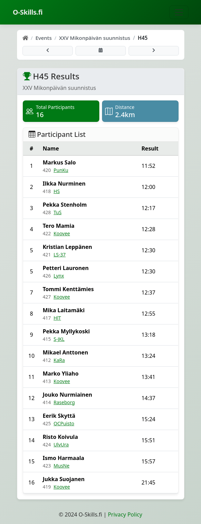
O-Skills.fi (28, 12)
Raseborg (64, 402)
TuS (58, 212)
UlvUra (61, 444)
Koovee (62, 233)
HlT (57, 318)
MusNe (62, 465)
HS (57, 191)
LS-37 (60, 254)
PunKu (61, 170)
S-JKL (59, 339)
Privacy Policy (125, 514)
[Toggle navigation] (178, 12)
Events (43, 37)
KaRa (59, 360)
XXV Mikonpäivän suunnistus (94, 37)
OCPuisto (64, 423)
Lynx (59, 275)
